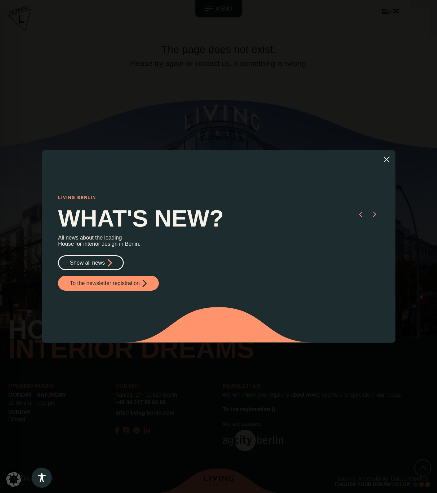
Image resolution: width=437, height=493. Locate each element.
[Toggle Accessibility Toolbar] (41, 477)
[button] (360, 214)
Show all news (91, 263)
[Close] (387, 159)
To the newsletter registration (108, 283)
